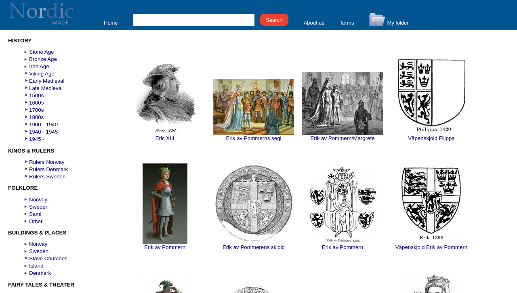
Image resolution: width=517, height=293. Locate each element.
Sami (35, 214)
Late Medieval (46, 88)
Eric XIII (165, 135)
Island (36, 266)
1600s (36, 103)
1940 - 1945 (43, 132)
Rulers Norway (46, 162)
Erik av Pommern (165, 244)
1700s (36, 110)
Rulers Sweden (47, 177)
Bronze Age (43, 59)
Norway (38, 200)
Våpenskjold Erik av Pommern (431, 244)
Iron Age (39, 66)
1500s (36, 95)
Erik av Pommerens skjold (253, 244)
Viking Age (42, 74)
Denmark (40, 273)
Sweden (38, 207)
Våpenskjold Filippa (431, 135)
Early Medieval (46, 81)
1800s (36, 117)
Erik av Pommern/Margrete (342, 135)
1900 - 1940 (43, 124)
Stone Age (41, 52)
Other (35, 221)
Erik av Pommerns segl (253, 135)
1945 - (36, 139)
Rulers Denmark (48, 169)
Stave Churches (48, 258)
